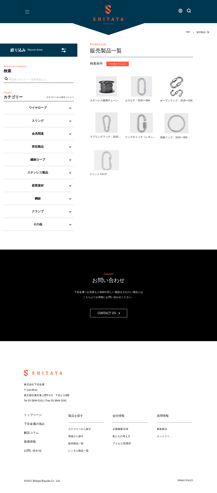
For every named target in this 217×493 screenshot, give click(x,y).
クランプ (38, 211)
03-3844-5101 (36, 400)
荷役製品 (38, 146)
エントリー (163, 436)
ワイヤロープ (38, 107)
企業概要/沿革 (120, 429)
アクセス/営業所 (122, 443)
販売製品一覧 (75, 443)
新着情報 (30, 441)
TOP (188, 32)
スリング (38, 120)
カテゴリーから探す (79, 429)
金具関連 (38, 133)
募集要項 (162, 429)
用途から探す (75, 436)
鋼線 (38, 198)
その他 (37, 224)
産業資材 (38, 185)
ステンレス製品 (37, 172)
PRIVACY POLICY (185, 480)
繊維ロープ (37, 159)
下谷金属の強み (34, 423)
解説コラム (31, 432)
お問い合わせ (33, 450)
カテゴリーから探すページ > (60, 97)
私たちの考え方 (121, 436)
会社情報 (118, 415)
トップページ (33, 415)
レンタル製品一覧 (78, 450)
